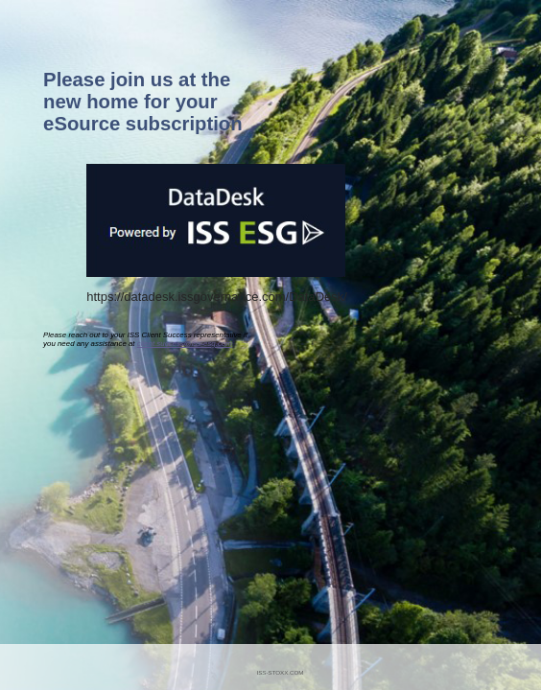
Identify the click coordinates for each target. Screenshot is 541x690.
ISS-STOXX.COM (279, 672)
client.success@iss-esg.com (184, 343)
